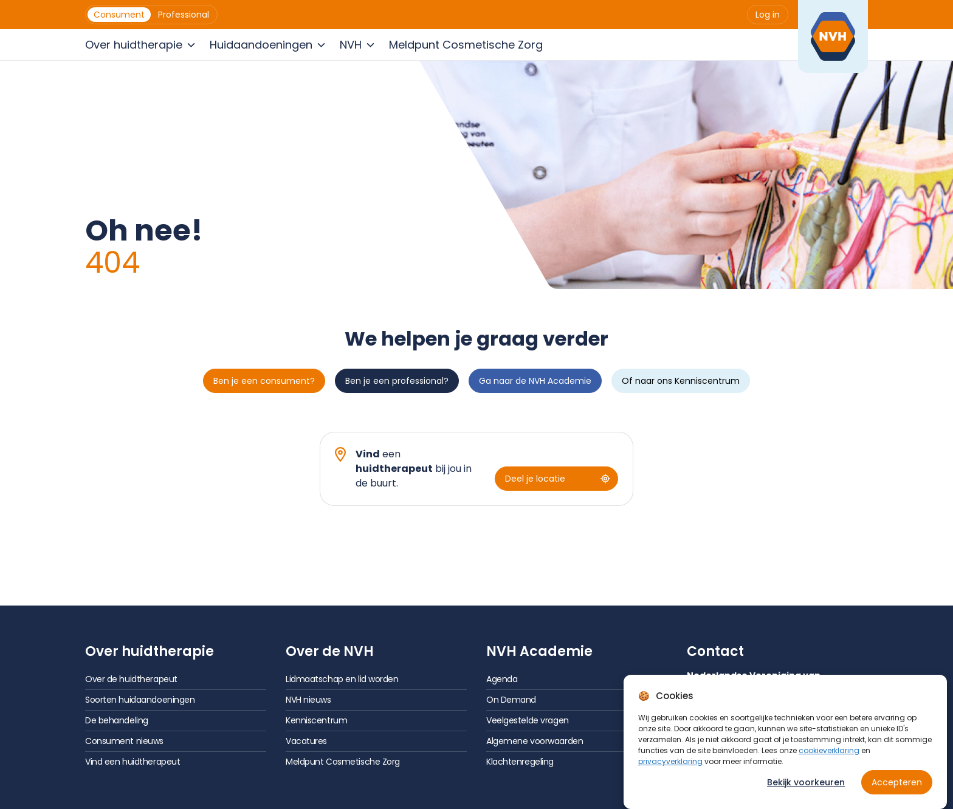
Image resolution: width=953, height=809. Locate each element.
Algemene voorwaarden (534, 741)
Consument (119, 15)
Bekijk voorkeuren (806, 782)
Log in (767, 15)
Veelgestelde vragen (527, 720)
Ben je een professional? (397, 381)
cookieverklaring (829, 750)
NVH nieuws (308, 700)
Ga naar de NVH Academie (535, 381)
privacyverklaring (670, 761)
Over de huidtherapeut (131, 679)
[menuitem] (119, 14)
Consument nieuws (124, 741)
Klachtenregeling (520, 762)
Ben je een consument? (264, 381)
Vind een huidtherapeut (132, 762)
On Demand (511, 700)
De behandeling (116, 720)
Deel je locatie (557, 479)
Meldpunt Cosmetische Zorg (343, 762)
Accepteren (897, 782)
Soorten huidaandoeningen (139, 700)
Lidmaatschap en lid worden (342, 679)
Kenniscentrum (316, 720)
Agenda (501, 679)
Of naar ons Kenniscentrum (681, 381)
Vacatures (306, 741)
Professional (183, 15)
